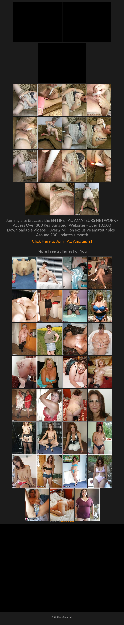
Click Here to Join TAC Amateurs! (62, 240)
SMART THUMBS (67, 522)
